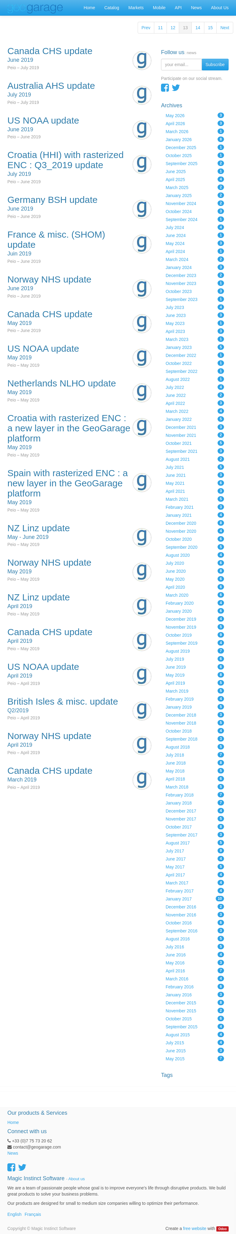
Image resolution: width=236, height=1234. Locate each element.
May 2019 (195, 675)
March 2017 (195, 882)
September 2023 (195, 299)
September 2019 (195, 643)
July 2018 (195, 754)
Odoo (222, 1229)
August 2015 (195, 1034)
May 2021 (195, 483)
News (12, 1153)
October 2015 (195, 1018)
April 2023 (195, 331)
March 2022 (195, 411)
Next (224, 27)
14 (197, 27)
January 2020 (195, 611)
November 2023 (195, 283)
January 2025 (195, 195)
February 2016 (195, 986)
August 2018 (195, 746)
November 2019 (195, 627)
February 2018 (195, 794)
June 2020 (195, 571)
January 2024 (195, 267)
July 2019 (195, 659)
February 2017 (195, 890)
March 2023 (195, 339)
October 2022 (195, 363)
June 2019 (195, 667)
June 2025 (195, 171)
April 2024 (195, 251)
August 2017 (195, 842)
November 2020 (195, 531)
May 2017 (195, 866)
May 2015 (195, 1058)
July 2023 (195, 307)
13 (185, 27)
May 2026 (195, 115)
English (14, 1214)
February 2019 (195, 699)
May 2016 (195, 962)
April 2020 (195, 587)
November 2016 (195, 914)
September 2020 (195, 547)
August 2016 (195, 938)
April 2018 (195, 778)
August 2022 (195, 379)
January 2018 (195, 802)
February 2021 (195, 507)
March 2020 (195, 595)
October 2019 (195, 635)
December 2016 (195, 906)
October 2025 (195, 155)
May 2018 (195, 770)
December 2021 (195, 427)
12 (173, 27)
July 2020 (195, 563)
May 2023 (195, 323)
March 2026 (195, 131)
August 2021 (195, 459)
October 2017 (195, 826)
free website (194, 1228)
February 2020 (195, 603)
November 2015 (195, 1010)
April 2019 (195, 683)
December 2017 (195, 810)
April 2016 (195, 970)
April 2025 (195, 179)
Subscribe (215, 64)
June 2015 (195, 1050)
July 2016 (195, 946)
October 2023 (195, 291)
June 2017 (195, 858)
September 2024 (195, 219)
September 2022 (195, 371)
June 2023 (195, 315)
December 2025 (195, 147)
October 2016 (195, 922)
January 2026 (195, 139)
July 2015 (195, 1042)
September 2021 (195, 451)
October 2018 (195, 731)
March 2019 (195, 691)
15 (210, 27)
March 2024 (195, 259)
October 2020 (195, 539)
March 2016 (195, 978)
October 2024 (195, 211)
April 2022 (195, 403)
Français (33, 1214)
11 (160, 27)
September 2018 (195, 739)
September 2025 (195, 163)
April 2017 (195, 874)
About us (77, 1179)
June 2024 (195, 235)
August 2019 (195, 651)
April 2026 (195, 123)
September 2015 (195, 1026)
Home (13, 1122)
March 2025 (195, 187)
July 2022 (195, 387)
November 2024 (195, 203)
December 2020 (195, 523)
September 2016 (195, 930)
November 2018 (195, 723)
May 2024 (195, 243)
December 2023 (195, 275)
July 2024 (195, 227)
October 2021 (195, 443)
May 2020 (195, 579)
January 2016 (195, 994)
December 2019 (195, 619)
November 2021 (195, 435)
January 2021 (195, 515)
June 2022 (195, 395)
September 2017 (195, 834)
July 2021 (195, 467)
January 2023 (195, 347)
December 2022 (195, 355)
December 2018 (195, 715)
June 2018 (195, 762)
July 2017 (195, 850)
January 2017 (195, 898)
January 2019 (195, 707)
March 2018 (195, 786)
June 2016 (195, 954)
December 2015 (195, 1002)
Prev (146, 27)
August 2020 (195, 555)
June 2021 (195, 475)
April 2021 (195, 491)
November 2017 (195, 818)
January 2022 (195, 419)
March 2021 (195, 499)
